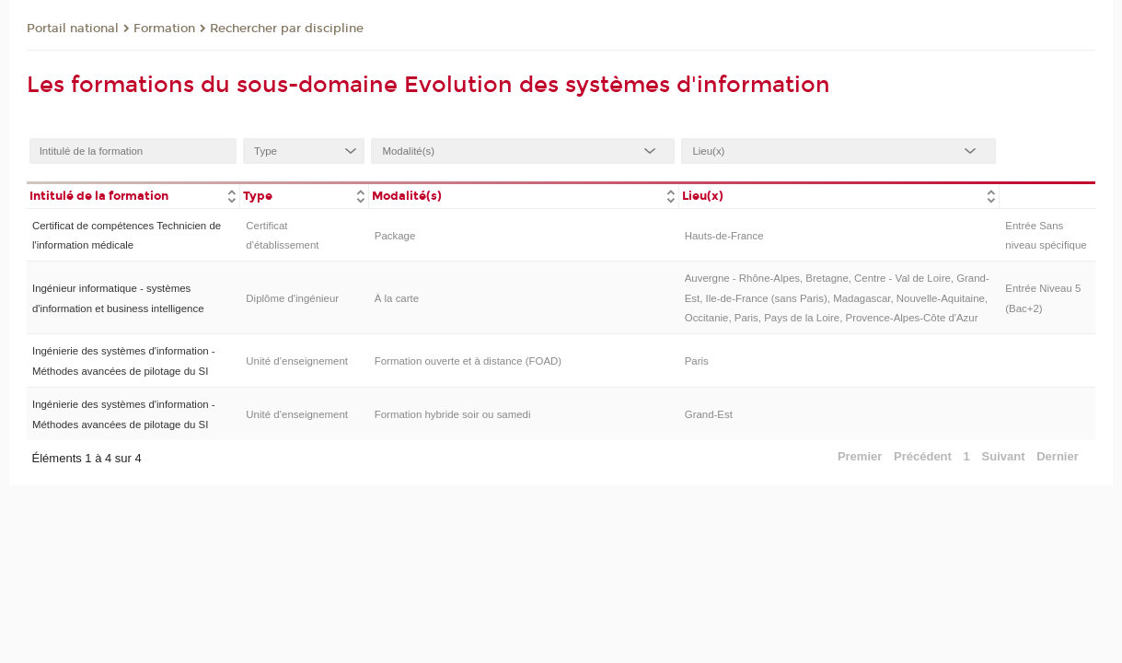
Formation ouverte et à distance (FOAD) (468, 360)
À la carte (397, 298)
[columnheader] (133, 194)
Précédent (923, 456)
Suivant (1003, 456)
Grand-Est (709, 414)
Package (395, 235)
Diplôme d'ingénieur (292, 298)
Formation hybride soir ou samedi (453, 414)
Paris (697, 360)
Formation (164, 28)
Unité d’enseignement (297, 360)
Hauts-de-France (724, 235)
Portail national (73, 28)
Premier (860, 456)
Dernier (1057, 456)
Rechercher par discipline (287, 28)
